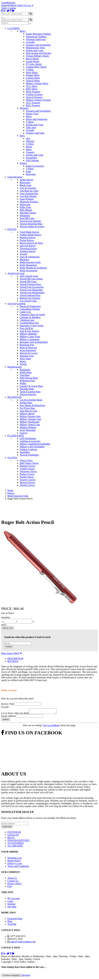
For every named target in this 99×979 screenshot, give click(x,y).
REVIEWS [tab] (12, 661)
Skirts (29, 116)
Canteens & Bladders (30, 317)
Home (4, 5)
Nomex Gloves (27, 474)
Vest (28, 138)
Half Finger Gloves (29, 463)
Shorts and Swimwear (36, 119)
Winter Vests (32, 113)
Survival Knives (28, 245)
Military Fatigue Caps (30, 419)
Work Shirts (32, 72)
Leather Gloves (27, 468)
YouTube (11, 925)
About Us (12, 879)
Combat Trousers (34, 94)
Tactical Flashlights (29, 455)
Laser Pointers (27, 199)
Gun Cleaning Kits (29, 193)
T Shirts (30, 69)
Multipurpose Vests (35, 47)
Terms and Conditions (18, 867)
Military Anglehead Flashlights (35, 444)
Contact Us (20, 5)
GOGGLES (13, 835)
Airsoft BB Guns (28, 281)
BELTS (11, 838)
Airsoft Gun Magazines (31, 289)
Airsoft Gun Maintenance (32, 292)
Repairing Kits (27, 345)
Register (11, 2)
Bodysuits (31, 174)
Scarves (23, 433)
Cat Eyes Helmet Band (31, 400)
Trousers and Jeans (35, 133)
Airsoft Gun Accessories (32, 287)
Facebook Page (14, 919)
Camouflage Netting (30, 309)
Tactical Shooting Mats (31, 223)
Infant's (23, 163)
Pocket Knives (27, 240)
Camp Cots (25, 311)
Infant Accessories (35, 166)
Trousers (30, 152)
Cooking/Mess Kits (29, 322)
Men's (23, 31)
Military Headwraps (29, 422)
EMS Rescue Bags (29, 378)
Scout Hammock (28, 350)
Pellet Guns (25, 207)
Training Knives (28, 251)
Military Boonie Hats (30, 416)
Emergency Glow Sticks (32, 325)
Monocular (25, 204)
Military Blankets (28, 333)
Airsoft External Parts (30, 284)
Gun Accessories (28, 188)
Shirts (29, 149)
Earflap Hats (26, 402)
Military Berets (27, 413)
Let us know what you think (15, 714)
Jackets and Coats (34, 50)
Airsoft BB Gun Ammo (31, 278)
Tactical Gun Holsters (30, 221)
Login (4, 2)
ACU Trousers (33, 102)
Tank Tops (31, 127)
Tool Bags (25, 375)
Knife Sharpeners (28, 265)
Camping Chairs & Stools (32, 314)
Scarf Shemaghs (28, 430)
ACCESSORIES (15, 844)
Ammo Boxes (26, 179)
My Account (13, 899)
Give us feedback (51, 726)
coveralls (30, 42)
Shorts (29, 146)
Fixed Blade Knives (29, 232)
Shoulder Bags (27, 389)
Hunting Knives (27, 237)
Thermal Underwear (36, 39)
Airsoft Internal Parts (30, 295)
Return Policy (14, 861)
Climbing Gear (27, 320)
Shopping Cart (14, 858)
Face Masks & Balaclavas (32, 405)
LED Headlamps (28, 438)
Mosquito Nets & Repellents (34, 342)
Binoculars (25, 182)
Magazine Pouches (29, 201)
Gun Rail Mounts (28, 196)
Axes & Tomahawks (30, 256)
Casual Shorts (32, 61)
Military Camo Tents (30, 336)
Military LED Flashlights (32, 446)
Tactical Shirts (33, 80)
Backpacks (25, 369)
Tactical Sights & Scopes (32, 226)
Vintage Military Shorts (37, 56)
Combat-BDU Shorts (36, 67)
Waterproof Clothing (36, 36)
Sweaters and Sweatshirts (38, 45)
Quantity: (5, 617)
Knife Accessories (29, 270)
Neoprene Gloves (28, 471)
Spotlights (25, 452)
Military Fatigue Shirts (37, 83)
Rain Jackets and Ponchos (38, 53)
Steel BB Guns (27, 218)
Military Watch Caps (30, 424)
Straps (23, 361)
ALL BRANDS (15, 846)
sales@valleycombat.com (23, 942)
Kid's (22, 135)
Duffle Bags (26, 372)
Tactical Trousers (34, 97)
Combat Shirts (33, 78)
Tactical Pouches (28, 394)
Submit (9, 646)
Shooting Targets (28, 212)
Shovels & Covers (29, 353)
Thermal (30, 141)
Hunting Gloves (27, 466)
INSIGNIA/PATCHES (18, 841)
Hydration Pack (27, 380)
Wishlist (11, 5)
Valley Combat (8, 8)
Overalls (30, 130)
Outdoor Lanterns (28, 449)
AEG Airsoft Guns (29, 276)
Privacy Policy (14, 884)
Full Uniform (32, 160)
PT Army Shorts (34, 64)
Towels (23, 364)
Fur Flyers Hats (27, 408)
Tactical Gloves (27, 482)
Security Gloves (28, 479)
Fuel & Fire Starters (29, 331)
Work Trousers (33, 91)
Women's (24, 108)
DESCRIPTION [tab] (15, 658)
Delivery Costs (14, 864)
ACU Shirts (31, 86)
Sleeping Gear (27, 356)
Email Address (8, 717)
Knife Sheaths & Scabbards (33, 267)
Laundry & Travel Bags (31, 386)
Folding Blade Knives (30, 234)
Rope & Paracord (28, 347)
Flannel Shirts (33, 75)
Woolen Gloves (27, 485)
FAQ (9, 887)
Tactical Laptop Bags (30, 391)
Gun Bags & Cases (29, 190)
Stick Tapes (25, 358)
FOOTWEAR (14, 833)
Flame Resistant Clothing (38, 34)
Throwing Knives (28, 248)
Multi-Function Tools (30, 262)
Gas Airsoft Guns (28, 300)
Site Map (11, 907)
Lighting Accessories (30, 441)
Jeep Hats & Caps (28, 411)
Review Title (7, 704)
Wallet (23, 383)
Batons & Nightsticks (30, 306)
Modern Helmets (28, 427)
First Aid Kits (26, 328)
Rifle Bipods (26, 210)
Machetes (24, 259)
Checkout (25, 976)
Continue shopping (11, 976)
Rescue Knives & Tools (31, 243)
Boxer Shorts (32, 58)
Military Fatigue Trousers (38, 100)
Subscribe (7, 827)
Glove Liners (26, 460)
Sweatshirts (31, 157)
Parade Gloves (27, 477)
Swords (23, 254)
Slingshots (25, 215)
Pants (28, 171)
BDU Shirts (31, 89)
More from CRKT (11, 653)
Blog (9, 922)
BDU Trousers (33, 105)
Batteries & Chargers (30, 298)
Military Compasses (29, 339)
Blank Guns (25, 185)
